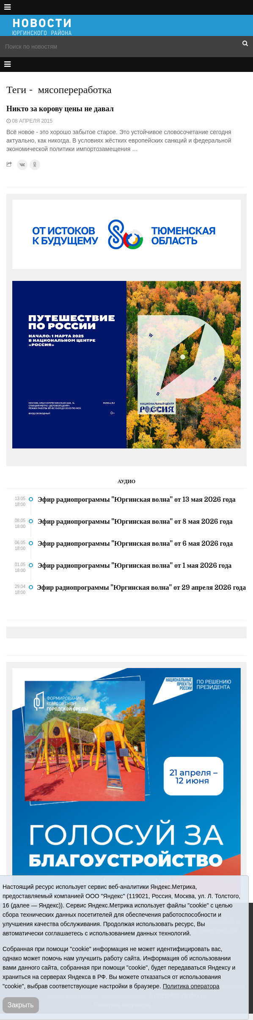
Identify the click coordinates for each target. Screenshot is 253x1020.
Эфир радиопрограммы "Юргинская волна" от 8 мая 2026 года (135, 521)
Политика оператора (191, 986)
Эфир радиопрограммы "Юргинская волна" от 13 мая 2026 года (137, 499)
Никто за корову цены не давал (60, 108)
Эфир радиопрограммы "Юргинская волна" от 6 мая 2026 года (135, 543)
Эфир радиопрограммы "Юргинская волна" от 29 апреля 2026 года (141, 587)
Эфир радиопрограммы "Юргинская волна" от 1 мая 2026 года (134, 565)
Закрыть (21, 1005)
